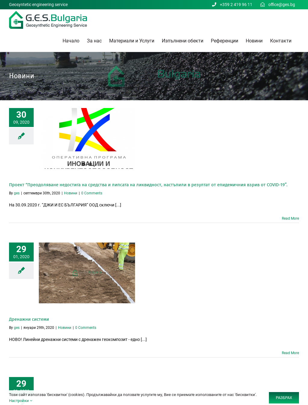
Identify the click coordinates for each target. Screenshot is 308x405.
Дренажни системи (29, 319)
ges (17, 193)
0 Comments (91, 193)
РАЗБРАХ (284, 397)
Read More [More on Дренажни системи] (290, 353)
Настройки (20, 400)
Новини (70, 193)
